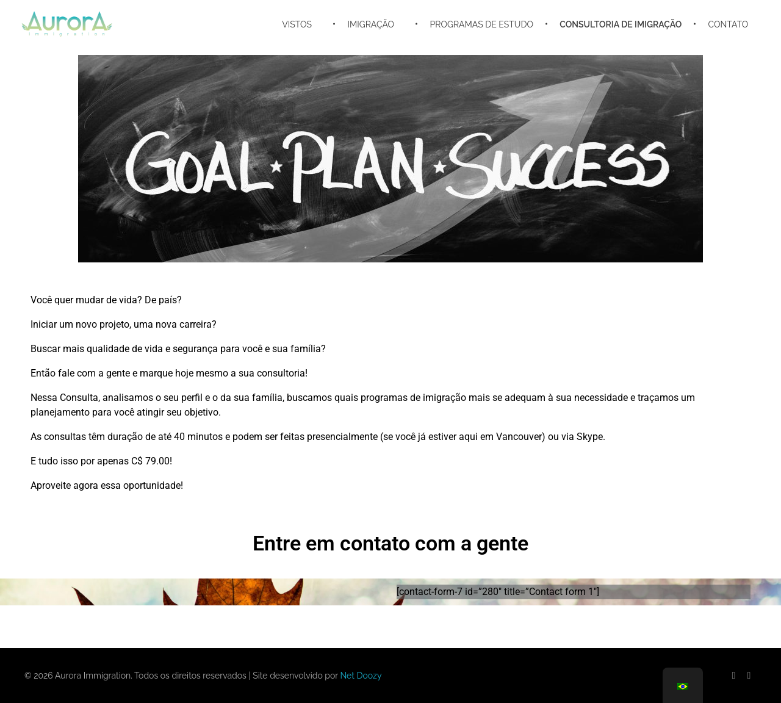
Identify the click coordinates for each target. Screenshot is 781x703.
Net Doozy (360, 675)
